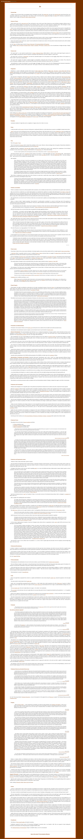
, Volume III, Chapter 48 (53, 151)
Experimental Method (39, 44)
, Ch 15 (59, 275)
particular (20, 80)
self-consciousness (58, 99)
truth (20, 40)
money (19, 279)
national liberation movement (21, 334)
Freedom (57, 772)
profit (30, 366)
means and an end (25, 23)
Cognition (46, 15)
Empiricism (26, 86)
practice (22, 129)
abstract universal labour (65, 251)
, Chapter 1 (59, 173)
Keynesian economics (52, 336)
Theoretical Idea (57, 14)
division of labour (56, 32)
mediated (23, 281)
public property (50, 329)
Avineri (31, 782)
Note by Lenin (35, 116)
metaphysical (27, 153)
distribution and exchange (44, 391)
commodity (43, 280)
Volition (55, 15)
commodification (25, 572)
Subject (51, 59)
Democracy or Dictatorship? (66, 681)
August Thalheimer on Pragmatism (25, 116)
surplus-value (51, 505)
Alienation (55, 776)
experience (38, 86)
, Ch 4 (32, 281)
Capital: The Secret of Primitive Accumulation (49, 225)
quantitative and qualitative (56, 704)
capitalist (51, 577)
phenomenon (39, 149)
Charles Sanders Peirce (39, 70)
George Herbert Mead (63, 70)
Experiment (64, 86)
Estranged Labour (27, 45)
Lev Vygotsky (37, 73)
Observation (32, 44)
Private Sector (59, 510)
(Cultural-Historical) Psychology (28, 106)
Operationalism (29, 83)
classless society (21, 661)
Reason (28, 44)
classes (53, 287)
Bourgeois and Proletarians (66, 629)
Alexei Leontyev (38, 106)
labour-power (39, 506)
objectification (25, 56)
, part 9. (42, 513)
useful (25, 494)
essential (36, 649)
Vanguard (15, 556)
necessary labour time (38, 584)
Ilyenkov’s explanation (34, 45)
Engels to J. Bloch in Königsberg (65, 455)
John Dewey (56, 70)
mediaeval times (58, 253)
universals (68, 79)
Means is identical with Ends (30, 17)
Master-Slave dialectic (33, 102)
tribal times (14, 253)
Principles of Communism (66, 623)
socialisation (52, 355)
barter (56, 279)
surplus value (37, 643)
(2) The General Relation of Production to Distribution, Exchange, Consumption (37, 415)
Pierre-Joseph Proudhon (21, 822)
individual (32, 92)
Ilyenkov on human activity (45, 45)
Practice (28, 76)
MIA (1, 1)
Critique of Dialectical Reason (37, 53)
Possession (12, 776)
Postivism (25, 149)
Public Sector (15, 510)
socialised (34, 594)
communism (18, 749)
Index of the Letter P (35, 834)
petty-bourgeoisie (66, 633)
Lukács (12, 131)
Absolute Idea (45, 14)
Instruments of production (17, 425)
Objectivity (23, 17)
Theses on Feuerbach (20, 45)
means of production (24, 270)
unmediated (62, 103)
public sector (30, 327)
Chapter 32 (48, 654)
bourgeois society (23, 256)
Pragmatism (47, 44)
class (54, 577)
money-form (36, 146)
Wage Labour (41, 645)
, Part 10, (38, 538)
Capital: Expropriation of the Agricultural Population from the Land (46, 207)
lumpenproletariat (17, 652)
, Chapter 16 (33, 492)
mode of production (28, 275)
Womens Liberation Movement (42, 801)
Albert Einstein (64, 81)
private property (36, 275)
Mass (19, 556)
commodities (27, 259)
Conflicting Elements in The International (19, 827)
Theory (11, 29)
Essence (21, 145)
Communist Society (13, 698)
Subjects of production (17, 426)
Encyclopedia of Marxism (6, 1)
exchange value (23, 280)
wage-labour (50, 256)
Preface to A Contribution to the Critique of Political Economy (62, 438)
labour (16, 424)
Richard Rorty (23, 115)
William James (50, 70)
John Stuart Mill (27, 148)
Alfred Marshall (58, 153)
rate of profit (14, 590)
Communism (13, 277)
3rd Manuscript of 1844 (59, 131)
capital (55, 256)
